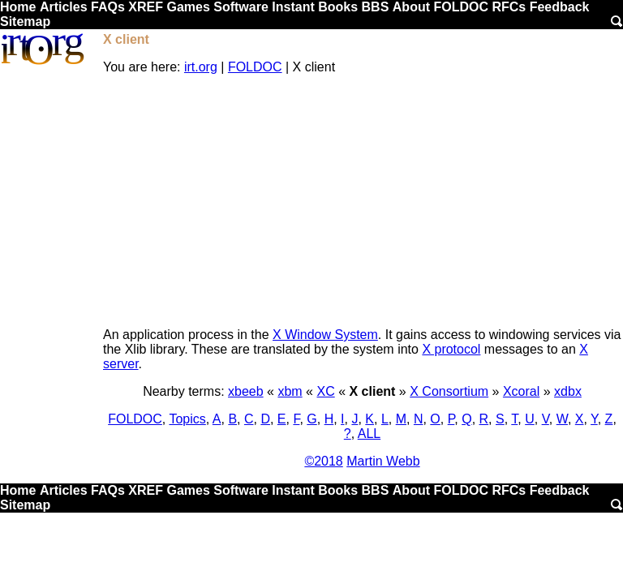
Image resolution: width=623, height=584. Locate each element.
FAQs (108, 7)
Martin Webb (382, 461)
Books (338, 7)
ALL (369, 433)
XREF (145, 7)
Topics (187, 419)
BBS (375, 7)
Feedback (560, 7)
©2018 (323, 461)
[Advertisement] (362, 201)
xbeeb (246, 391)
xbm (289, 391)
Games (187, 7)
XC (325, 391)
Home (18, 7)
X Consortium (449, 391)
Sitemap (25, 21)
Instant (293, 7)
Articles (64, 7)
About (411, 7)
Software (241, 7)
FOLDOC (460, 7)
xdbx (568, 391)
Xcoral (521, 391)
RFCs (509, 7)
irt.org (200, 67)
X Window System (325, 334)
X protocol (451, 349)
